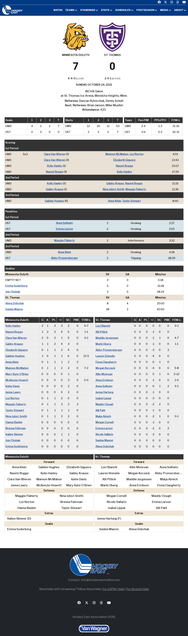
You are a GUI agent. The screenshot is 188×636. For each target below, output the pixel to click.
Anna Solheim (64, 221)
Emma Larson (64, 227)
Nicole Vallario (104, 429)
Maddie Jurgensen (106, 335)
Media (164, 10)
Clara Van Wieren (54, 154)
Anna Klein (114, 200)
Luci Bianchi (102, 323)
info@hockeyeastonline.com (100, 574)
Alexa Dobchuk (14, 301)
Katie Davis (12, 382)
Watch (57, 10)
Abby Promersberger (64, 256)
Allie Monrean (104, 370)
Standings (87, 10)
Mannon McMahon (116, 154)
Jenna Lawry (13, 388)
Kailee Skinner (14, 429)
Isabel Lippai (103, 394)
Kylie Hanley (54, 165)
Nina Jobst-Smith (113, 188)
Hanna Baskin (13, 417)
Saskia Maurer (14, 307)
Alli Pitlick (101, 329)
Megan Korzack (105, 364)
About (178, 10)
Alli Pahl (100, 405)
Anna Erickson (104, 376)
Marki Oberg (103, 341)
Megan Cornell (104, 417)
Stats (105, 10)
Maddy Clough (104, 400)
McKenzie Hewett (16, 376)
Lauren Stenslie (105, 352)
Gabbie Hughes (54, 200)
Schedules (123, 10)
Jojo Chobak (12, 289)
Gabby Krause (115, 182)
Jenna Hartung (104, 388)
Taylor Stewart (131, 200)
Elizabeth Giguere (124, 159)
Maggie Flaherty (135, 188)
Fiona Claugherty (106, 358)
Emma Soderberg (16, 284)
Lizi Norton (136, 154)
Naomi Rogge (124, 165)
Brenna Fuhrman (15, 423)
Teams (69, 10)
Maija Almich (103, 411)
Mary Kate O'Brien (16, 370)
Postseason (145, 10)
